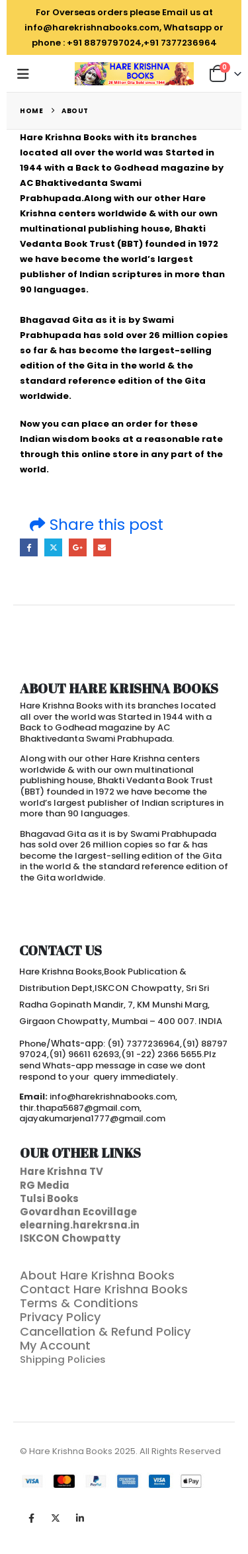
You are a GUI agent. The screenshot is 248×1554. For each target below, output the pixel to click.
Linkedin (80, 1518)
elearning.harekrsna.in (80, 1225)
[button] (27, 74)
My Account (55, 1345)
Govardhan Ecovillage (78, 1212)
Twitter (53, 547)
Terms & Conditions (79, 1303)
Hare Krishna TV (61, 1171)
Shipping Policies (64, 1359)
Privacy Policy (60, 1317)
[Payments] (112, 1481)
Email (102, 547)
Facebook (29, 547)
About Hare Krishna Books (97, 1275)
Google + (78, 547)
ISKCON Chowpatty (70, 1238)
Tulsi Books (49, 1198)
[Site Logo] (134, 73)
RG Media (44, 1185)
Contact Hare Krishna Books (104, 1289)
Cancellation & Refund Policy (105, 1331)
